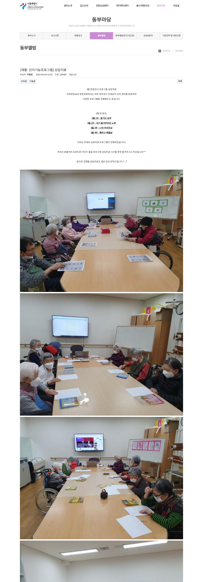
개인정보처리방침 (27, 559)
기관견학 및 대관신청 (171, 35)
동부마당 (161, 6)
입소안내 (84, 6)
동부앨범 (101, 35)
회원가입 (170, 559)
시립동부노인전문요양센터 (34, 565)
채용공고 (78, 35)
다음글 (32, 81)
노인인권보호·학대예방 (49, 559)
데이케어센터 (122, 6)
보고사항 (55, 35)
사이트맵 (179, 559)
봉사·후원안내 (142, 6)
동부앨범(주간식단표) (124, 35)
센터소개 (68, 6)
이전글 (24, 81)
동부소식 (31, 35)
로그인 (162, 559)
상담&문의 (148, 35)
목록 (180, 81)
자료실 (176, 6)
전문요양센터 (102, 6)
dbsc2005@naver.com (36, 573)
